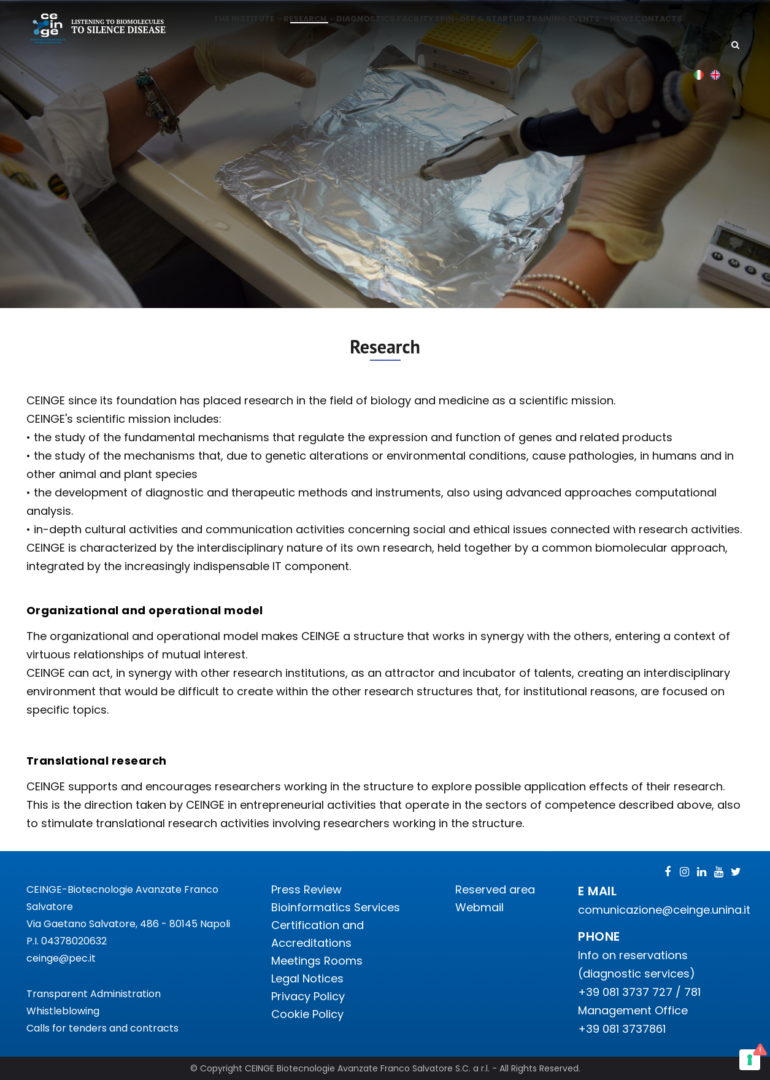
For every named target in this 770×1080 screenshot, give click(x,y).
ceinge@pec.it (61, 958)
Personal (295, 71)
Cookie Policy (307, 1014)
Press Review (306, 889)
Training (570, 28)
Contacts (239, 71)
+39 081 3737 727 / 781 (639, 992)
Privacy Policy (308, 996)
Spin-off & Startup (500, 28)
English (715, 113)
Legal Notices (307, 978)
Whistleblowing (62, 1011)
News (657, 28)
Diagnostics (377, 28)
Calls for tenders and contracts (102, 1028)
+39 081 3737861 (622, 1028)
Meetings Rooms (317, 960)
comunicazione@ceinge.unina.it (665, 909)
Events (617, 28)
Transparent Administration (93, 994)
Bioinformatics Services (335, 907)
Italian (699, 113)
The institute (249, 28)
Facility (432, 28)
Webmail (479, 907)
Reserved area (495, 889)
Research (315, 28)
